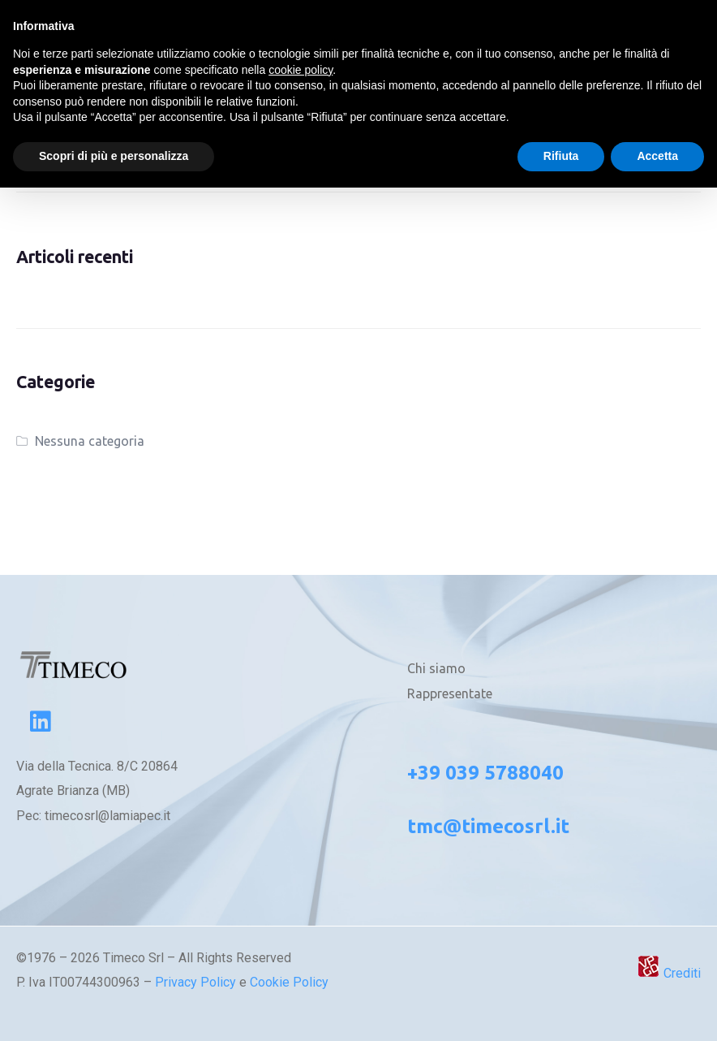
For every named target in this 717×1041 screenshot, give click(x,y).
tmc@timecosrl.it (488, 826)
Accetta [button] (657, 155)
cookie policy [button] (300, 69)
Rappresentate (449, 693)
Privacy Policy (195, 982)
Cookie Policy (289, 982)
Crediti (669, 973)
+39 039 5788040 (485, 773)
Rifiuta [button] (561, 155)
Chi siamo (436, 668)
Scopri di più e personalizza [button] (113, 155)
